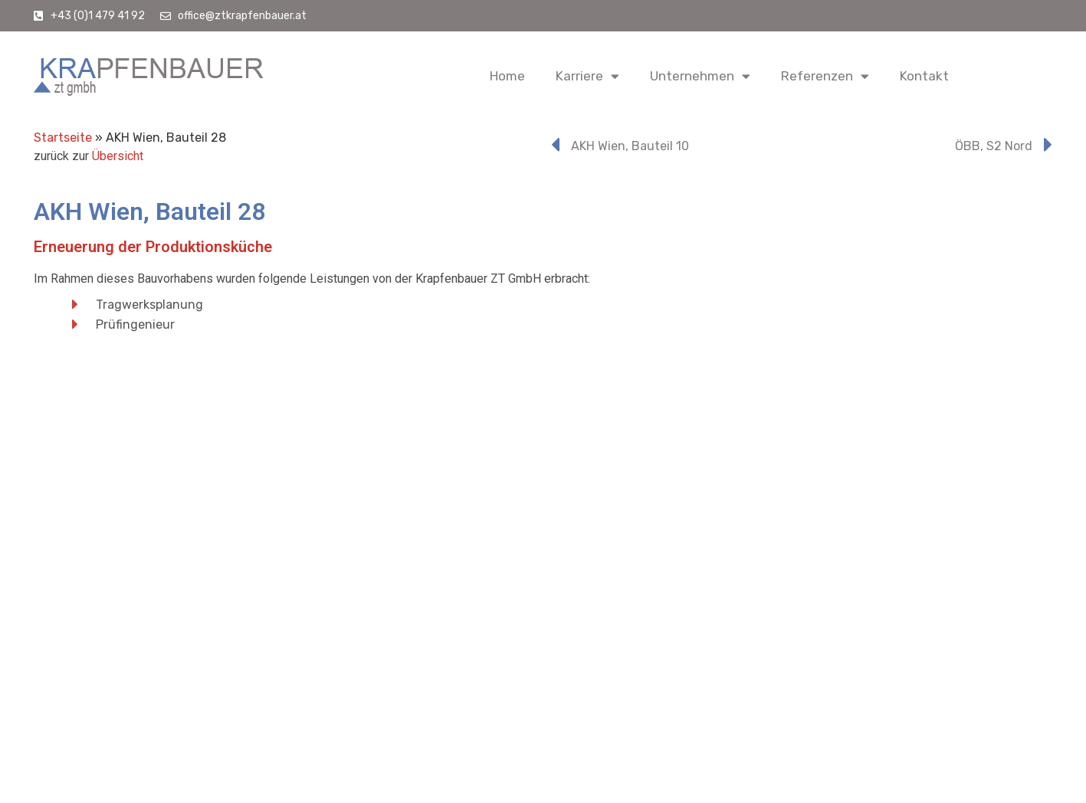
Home (507, 76)
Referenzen (825, 76)
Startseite (63, 137)
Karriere (587, 76)
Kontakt (924, 76)
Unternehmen (700, 76)
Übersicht (117, 156)
